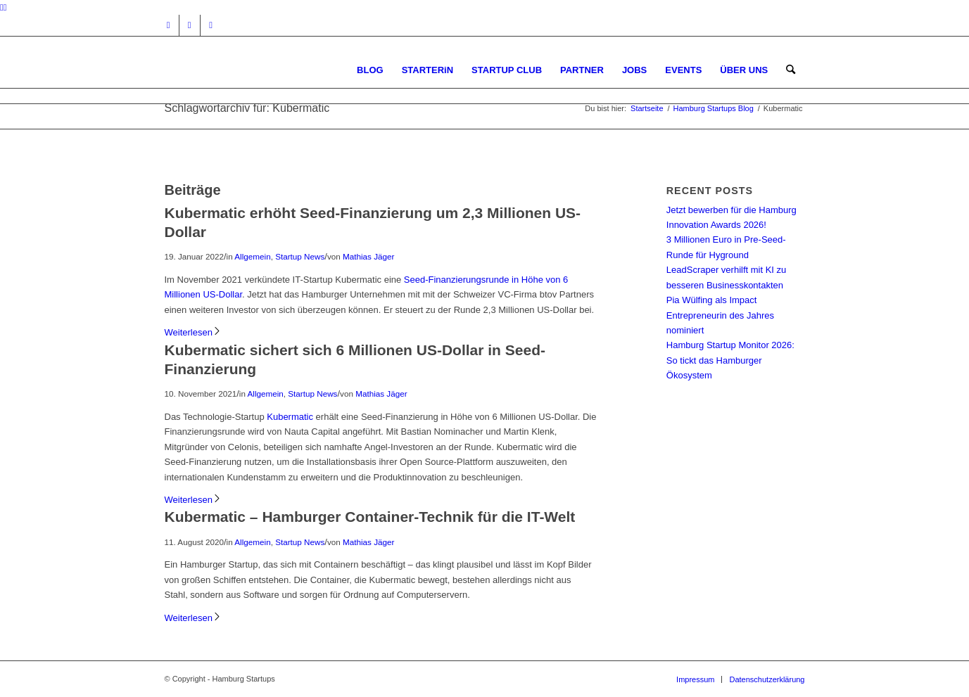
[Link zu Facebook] (189, 25)
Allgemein (252, 256)
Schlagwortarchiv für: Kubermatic (247, 108)
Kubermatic (290, 416)
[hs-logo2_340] (270, 70)
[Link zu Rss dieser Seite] (211, 25)
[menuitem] (370, 70)
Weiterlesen (193, 332)
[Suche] (790, 70)
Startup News (299, 256)
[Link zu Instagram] (168, 25)
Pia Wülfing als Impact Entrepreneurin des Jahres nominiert (720, 315)
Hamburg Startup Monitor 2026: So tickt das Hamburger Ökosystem (730, 360)
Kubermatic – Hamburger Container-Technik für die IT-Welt (370, 517)
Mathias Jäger (368, 256)
